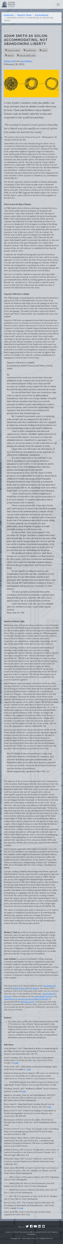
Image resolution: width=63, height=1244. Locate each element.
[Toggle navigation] (58, 4)
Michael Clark (10, 61)
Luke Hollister (26, 61)
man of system (12, 50)
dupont (9, 55)
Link (16, 1063)
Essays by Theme (24, 15)
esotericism (30, 50)
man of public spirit (26, 55)
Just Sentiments (41, 15)
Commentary (8, 15)
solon (43, 50)
